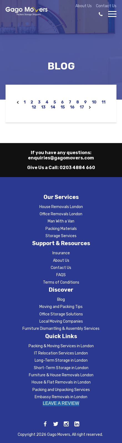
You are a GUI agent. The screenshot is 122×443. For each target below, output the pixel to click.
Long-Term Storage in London (61, 360)
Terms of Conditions (61, 282)
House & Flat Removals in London (61, 382)
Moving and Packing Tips (61, 306)
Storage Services (61, 236)
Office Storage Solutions (61, 314)
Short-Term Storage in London (61, 368)
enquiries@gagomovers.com (61, 157)
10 (94, 102)
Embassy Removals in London (61, 397)
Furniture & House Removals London (61, 375)
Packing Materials (61, 228)
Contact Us (106, 6)
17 (82, 107)
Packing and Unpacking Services (61, 389)
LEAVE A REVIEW (61, 403)
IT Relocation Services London (61, 353)
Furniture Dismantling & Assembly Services (61, 328)
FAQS (61, 275)
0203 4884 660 (77, 167)
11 (103, 102)
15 (62, 107)
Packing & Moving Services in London (61, 346)
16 (72, 107)
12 (34, 107)
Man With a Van (61, 221)
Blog (61, 299)
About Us (83, 6)
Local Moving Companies (61, 321)
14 (52, 107)
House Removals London (61, 206)
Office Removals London (61, 214)
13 (43, 107)
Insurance (61, 253)
